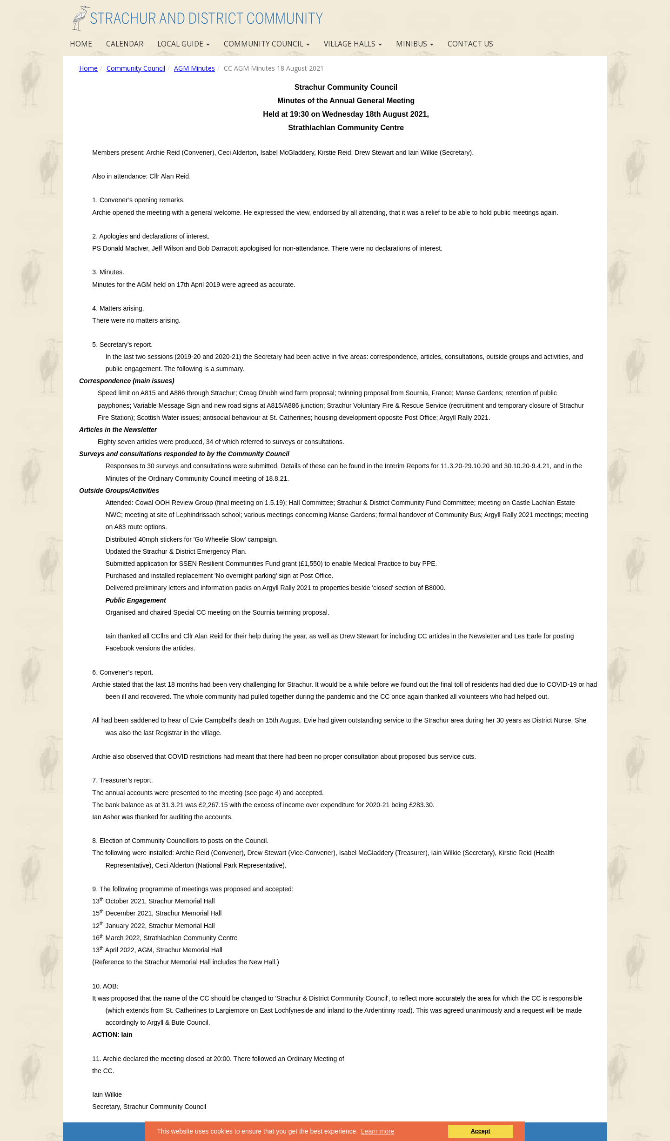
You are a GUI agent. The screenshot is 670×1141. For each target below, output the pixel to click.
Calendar (124, 44)
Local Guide (183, 44)
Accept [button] (480, 1131)
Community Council (267, 44)
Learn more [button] (378, 1131)
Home (81, 44)
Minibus (415, 44)
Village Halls (353, 44)
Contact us (470, 44)
